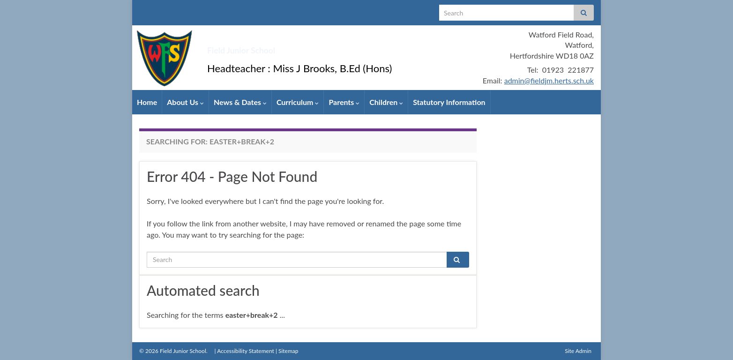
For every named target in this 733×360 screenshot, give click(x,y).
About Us (185, 102)
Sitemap (288, 350)
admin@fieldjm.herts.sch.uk (549, 80)
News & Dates (240, 102)
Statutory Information (449, 102)
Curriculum (298, 102)
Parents (344, 102)
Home (147, 102)
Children (386, 102)
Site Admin (578, 350)
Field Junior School (277, 47)
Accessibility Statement (245, 350)
